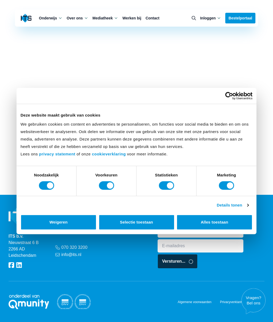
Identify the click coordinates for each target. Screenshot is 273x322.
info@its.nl (68, 254)
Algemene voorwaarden (195, 302)
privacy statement (57, 154)
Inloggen (210, 18)
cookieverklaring (109, 154)
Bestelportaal (240, 18)
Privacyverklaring (232, 302)
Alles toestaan (214, 222)
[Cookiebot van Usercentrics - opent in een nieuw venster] (229, 96)
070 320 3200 (71, 247)
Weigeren (58, 222)
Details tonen (229, 205)
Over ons (77, 18)
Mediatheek (105, 18)
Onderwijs (50, 18)
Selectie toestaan (136, 222)
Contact (152, 18)
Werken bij (131, 18)
